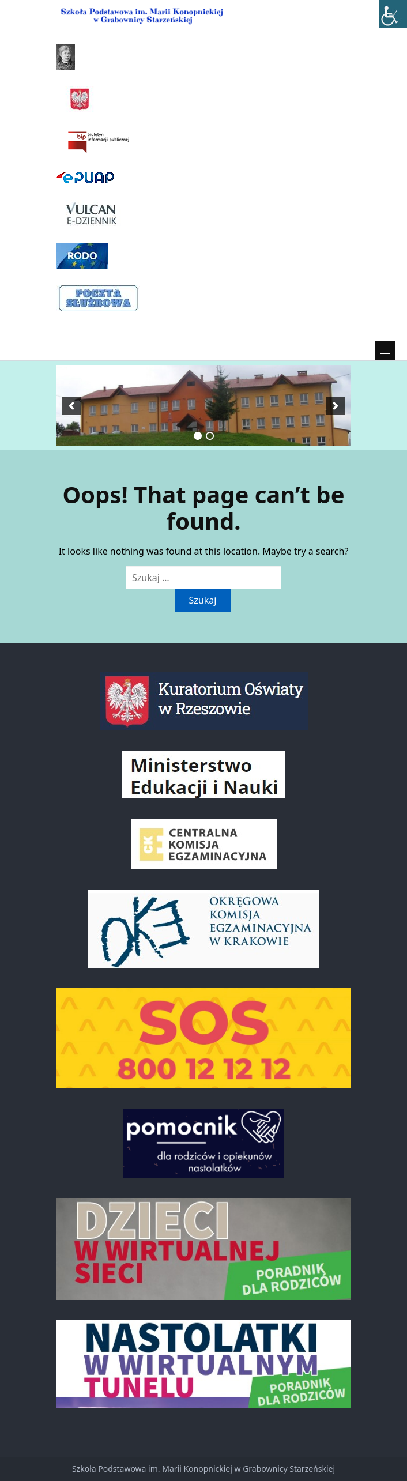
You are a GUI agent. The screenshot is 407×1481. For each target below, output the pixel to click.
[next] (335, 406)
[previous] (71, 406)
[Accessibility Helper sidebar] (393, 14)
